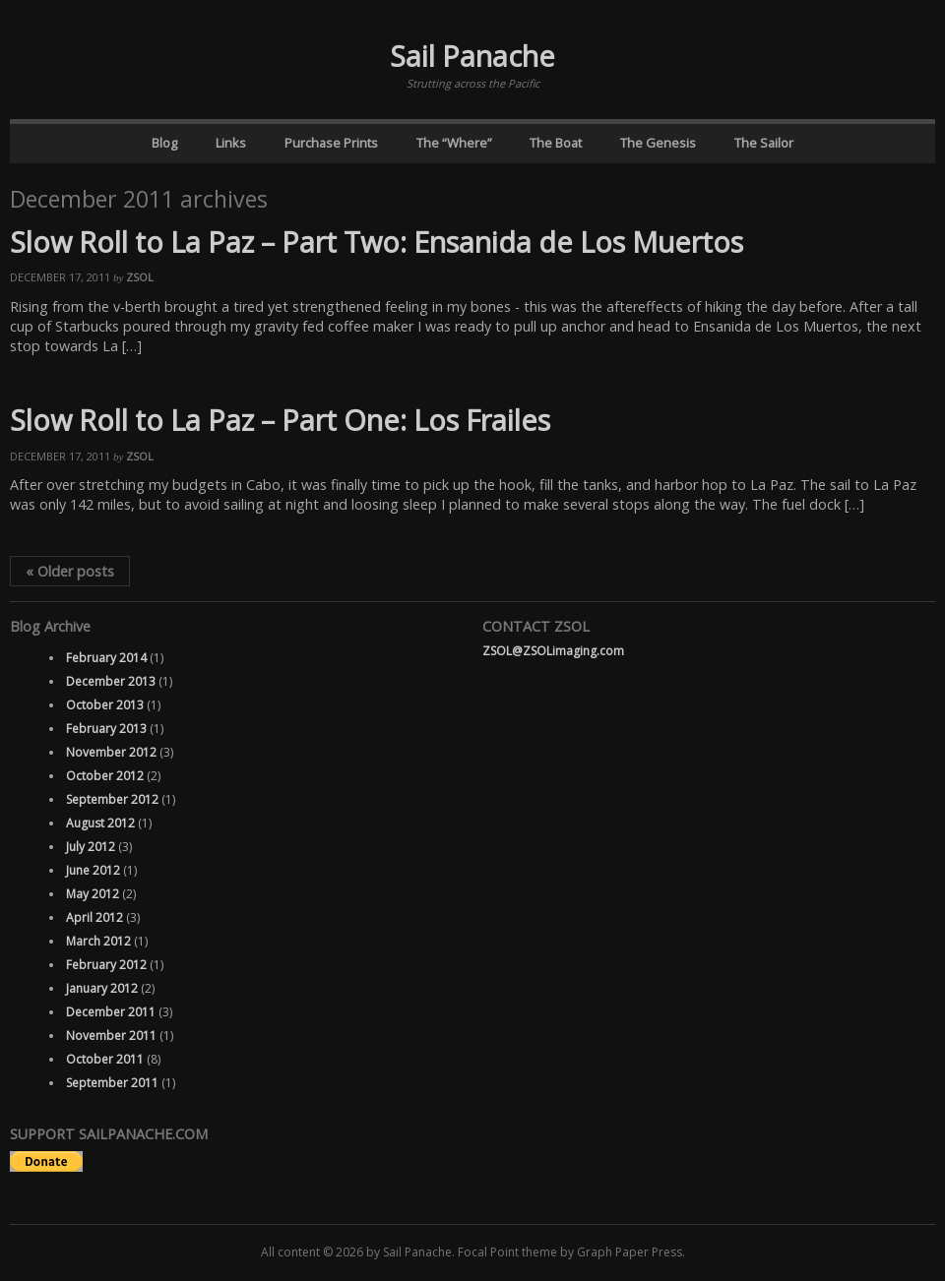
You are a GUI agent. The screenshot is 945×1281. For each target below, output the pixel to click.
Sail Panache (472, 55)
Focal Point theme (507, 1252)
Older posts (70, 571)
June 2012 (93, 870)
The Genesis (658, 143)
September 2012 (112, 799)
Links (231, 143)
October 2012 (105, 775)
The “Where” (454, 143)
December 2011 (111, 1012)
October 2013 (105, 705)
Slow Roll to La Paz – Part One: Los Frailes (280, 419)
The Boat (556, 143)
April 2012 (94, 917)
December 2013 (111, 681)
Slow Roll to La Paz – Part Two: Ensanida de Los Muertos (376, 241)
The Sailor (763, 143)
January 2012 (102, 988)
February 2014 (106, 657)
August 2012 (100, 823)
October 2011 (105, 1059)
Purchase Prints (331, 143)
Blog (164, 143)
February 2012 (106, 964)
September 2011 (112, 1082)
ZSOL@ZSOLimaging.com (553, 650)
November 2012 (111, 752)
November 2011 (111, 1035)
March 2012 (98, 941)
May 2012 (92, 893)
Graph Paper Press (629, 1252)
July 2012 (90, 846)
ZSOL (140, 277)
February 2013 (106, 728)
